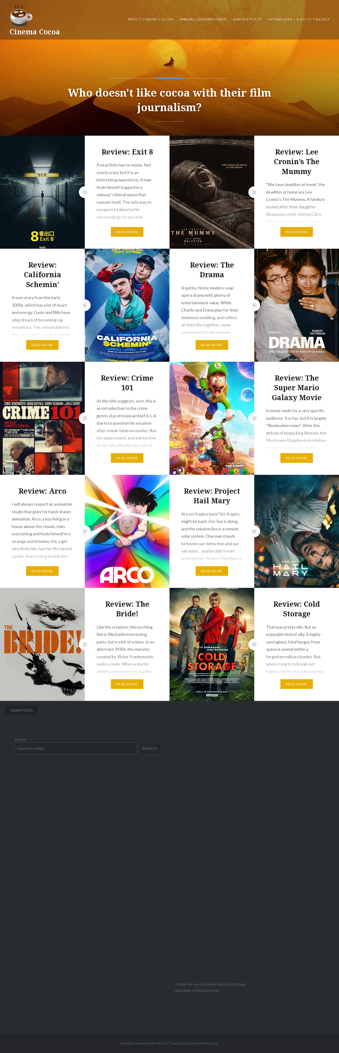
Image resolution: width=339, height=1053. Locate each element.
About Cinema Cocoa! (151, 19)
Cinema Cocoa (34, 32)
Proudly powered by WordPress (143, 1043)
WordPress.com (206, 1043)
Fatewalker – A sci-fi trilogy (299, 19)
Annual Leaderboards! (204, 19)
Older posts (21, 710)
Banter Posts (247, 19)
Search (20, 739)
